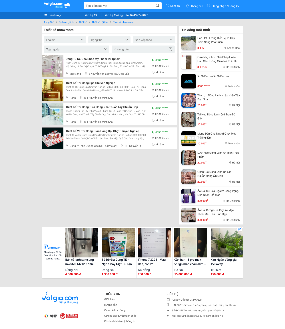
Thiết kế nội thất (100, 21)
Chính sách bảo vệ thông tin (119, 321)
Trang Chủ (49, 21)
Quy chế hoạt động (115, 310)
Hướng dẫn (110, 304)
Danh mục (53, 15)
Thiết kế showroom (123, 21)
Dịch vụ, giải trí (66, 21)
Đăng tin (173, 5)
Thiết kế (83, 21)
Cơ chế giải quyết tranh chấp (120, 315)
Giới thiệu (109, 299)
